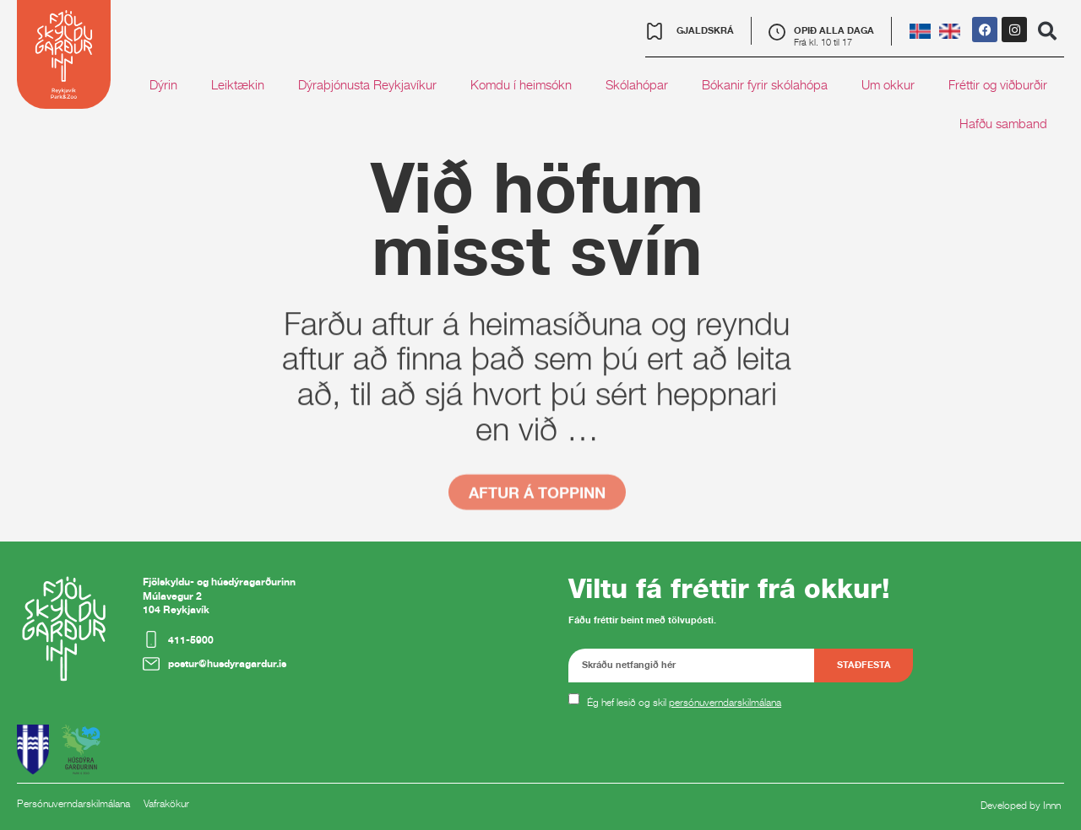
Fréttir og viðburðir (997, 85)
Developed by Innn (1021, 805)
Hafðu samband (1003, 124)
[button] (1047, 31)
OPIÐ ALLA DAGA (834, 30)
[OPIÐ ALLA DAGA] (777, 32)
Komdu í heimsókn (521, 85)
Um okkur (888, 85)
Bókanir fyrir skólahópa (765, 85)
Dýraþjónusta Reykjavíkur (367, 85)
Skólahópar (637, 85)
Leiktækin (237, 85)
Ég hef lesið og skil (684, 702)
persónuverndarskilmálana (725, 702)
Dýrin (163, 85)
